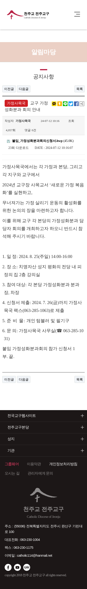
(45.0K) (40, 141)
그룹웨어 (12, 464)
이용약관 (34, 464)
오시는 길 (12, 473)
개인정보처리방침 (63, 464)
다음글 (24, 89)
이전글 (9, 89)
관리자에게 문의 (40, 473)
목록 (79, 89)
